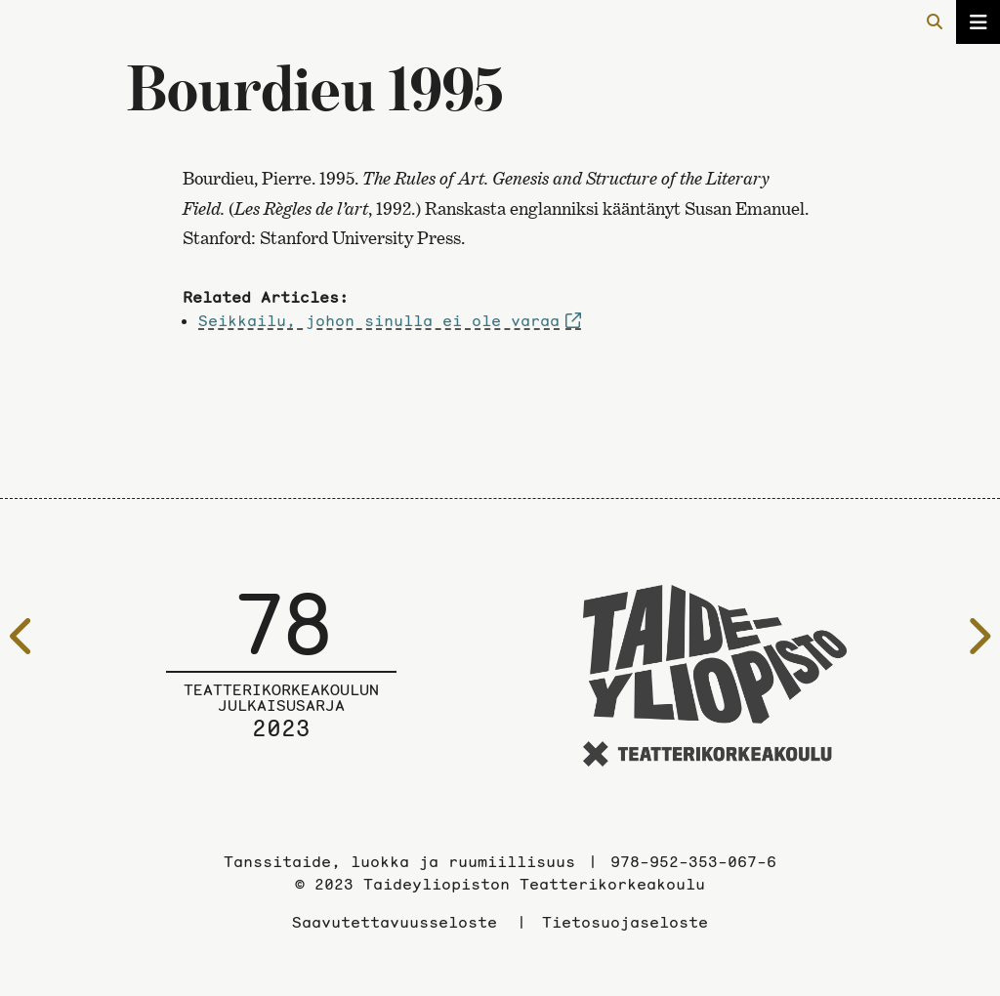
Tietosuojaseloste (625, 922)
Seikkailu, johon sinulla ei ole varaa (379, 320)
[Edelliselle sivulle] (22, 636)
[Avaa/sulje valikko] (978, 22)
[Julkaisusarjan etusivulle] (281, 678)
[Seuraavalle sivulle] (977, 636)
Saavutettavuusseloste (394, 922)
